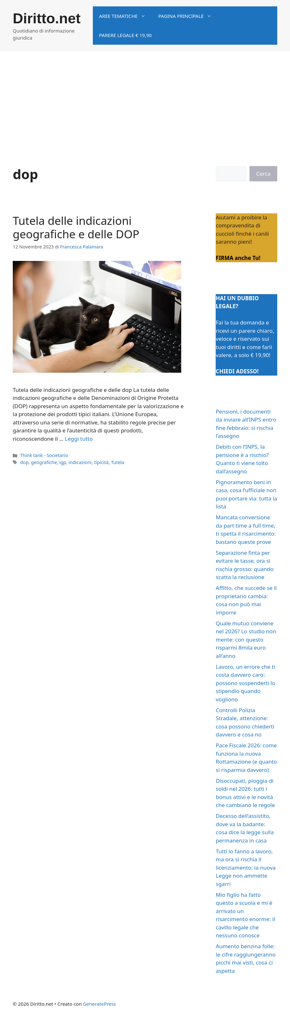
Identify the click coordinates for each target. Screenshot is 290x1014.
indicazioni (80, 462)
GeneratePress (99, 1004)
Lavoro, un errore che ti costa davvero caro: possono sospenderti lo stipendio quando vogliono (245, 683)
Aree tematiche (125, 16)
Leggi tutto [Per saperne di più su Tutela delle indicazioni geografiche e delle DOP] (79, 438)
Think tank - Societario (44, 455)
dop (24, 462)
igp (62, 462)
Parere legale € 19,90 (125, 35)
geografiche (44, 462)
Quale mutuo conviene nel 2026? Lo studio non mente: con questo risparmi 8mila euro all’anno (246, 639)
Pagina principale (188, 16)
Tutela (117, 462)
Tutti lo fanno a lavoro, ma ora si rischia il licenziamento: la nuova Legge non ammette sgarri (246, 868)
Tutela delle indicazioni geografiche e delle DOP (76, 227)
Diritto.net (46, 18)
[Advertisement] (145, 99)
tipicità (101, 462)
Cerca (263, 173)
